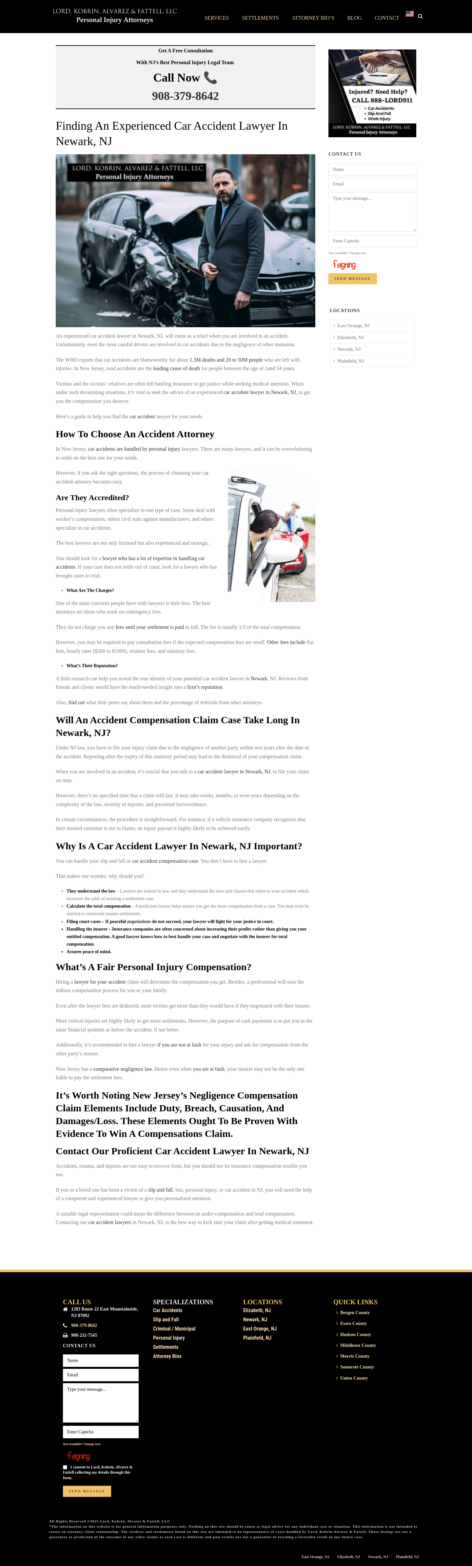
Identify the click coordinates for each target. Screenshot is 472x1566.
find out (76, 702)
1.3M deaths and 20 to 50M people (226, 360)
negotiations (139, 921)
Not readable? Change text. (347, 253)
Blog (354, 18)
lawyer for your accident (100, 982)
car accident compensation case (165, 861)
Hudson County (353, 1334)
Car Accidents (168, 1310)
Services (217, 18)
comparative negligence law (122, 1069)
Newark (259, 678)
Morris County (353, 1356)
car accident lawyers (109, 1222)
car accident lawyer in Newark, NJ (260, 392)
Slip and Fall (166, 1319)
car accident (142, 416)
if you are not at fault (179, 1044)
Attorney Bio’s (313, 18)
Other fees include (286, 642)
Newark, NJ (347, 349)
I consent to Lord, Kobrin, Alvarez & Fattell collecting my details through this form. (98, 1473)
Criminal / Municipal (174, 1329)
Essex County (351, 1323)
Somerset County (355, 1367)
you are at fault (209, 1069)
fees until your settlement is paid (150, 627)
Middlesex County (356, 1345)
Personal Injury (169, 1338)
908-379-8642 (185, 96)
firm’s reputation (204, 687)
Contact (387, 18)
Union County (352, 1378)
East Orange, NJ (351, 325)
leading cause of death (176, 368)
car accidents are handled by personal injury (134, 449)
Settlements (260, 18)
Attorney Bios (167, 1356)
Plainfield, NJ (348, 361)
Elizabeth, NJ (348, 337)
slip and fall (160, 1190)
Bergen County (353, 1312)
